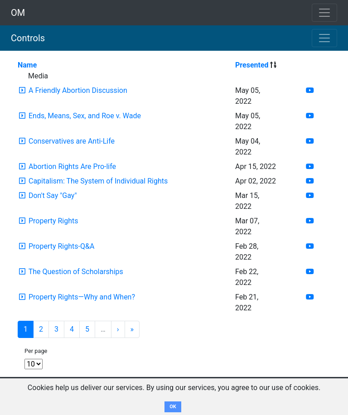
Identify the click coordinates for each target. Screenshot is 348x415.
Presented (252, 65)
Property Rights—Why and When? (82, 297)
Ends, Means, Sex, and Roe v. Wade (85, 115)
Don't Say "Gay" (53, 195)
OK (172, 407)
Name (27, 65)
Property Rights (53, 221)
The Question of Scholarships (76, 271)
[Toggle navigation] (324, 38)
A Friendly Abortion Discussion (78, 90)
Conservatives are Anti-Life (72, 141)
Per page (35, 350)
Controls (28, 38)
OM (18, 12)
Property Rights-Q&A (61, 246)
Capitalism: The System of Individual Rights (98, 181)
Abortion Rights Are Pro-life (72, 166)
